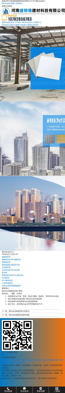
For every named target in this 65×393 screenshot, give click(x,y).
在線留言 (18, 3)
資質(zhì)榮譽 (14, 25)
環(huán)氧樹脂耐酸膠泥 (11, 286)
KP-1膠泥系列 (7, 280)
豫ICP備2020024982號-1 (47, 378)
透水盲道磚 (15, 270)
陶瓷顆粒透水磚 (8, 275)
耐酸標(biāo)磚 (7, 260)
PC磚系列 (5, 278)
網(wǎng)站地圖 (8, 3)
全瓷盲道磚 (6, 270)
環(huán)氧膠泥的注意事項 (19, 311)
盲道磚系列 (6, 267)
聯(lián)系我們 (33, 25)
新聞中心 (37, 22)
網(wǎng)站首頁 (8, 22)
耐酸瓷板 (17, 260)
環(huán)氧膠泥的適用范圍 (19, 315)
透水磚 (4, 273)
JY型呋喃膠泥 (7, 283)
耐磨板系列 (6, 262)
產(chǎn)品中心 (28, 22)
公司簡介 (18, 22)
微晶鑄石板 (15, 265)
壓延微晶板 (6, 265)
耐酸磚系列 (6, 257)
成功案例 (5, 25)
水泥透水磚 (18, 275)
